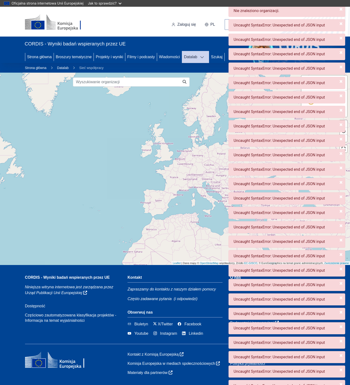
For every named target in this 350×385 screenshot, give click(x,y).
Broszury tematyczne (74, 57)
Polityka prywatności (247, 363)
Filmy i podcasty (141, 57)
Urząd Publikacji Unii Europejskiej (56, 293)
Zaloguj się (184, 24)
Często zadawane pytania (149, 299)
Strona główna (39, 57)
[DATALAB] (203, 57)
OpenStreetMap (209, 263)
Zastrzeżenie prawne (336, 263)
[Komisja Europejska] (58, 22)
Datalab (190, 57)
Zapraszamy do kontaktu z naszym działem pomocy (171, 289)
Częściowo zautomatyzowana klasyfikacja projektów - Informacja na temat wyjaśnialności (70, 317)
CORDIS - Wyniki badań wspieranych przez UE (67, 277)
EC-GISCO (250, 263)
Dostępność (35, 306)
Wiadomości (169, 57)
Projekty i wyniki (109, 57)
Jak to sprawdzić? (104, 3)
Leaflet (177, 263)
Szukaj (217, 57)
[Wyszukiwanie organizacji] (126, 82)
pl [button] (210, 24)
